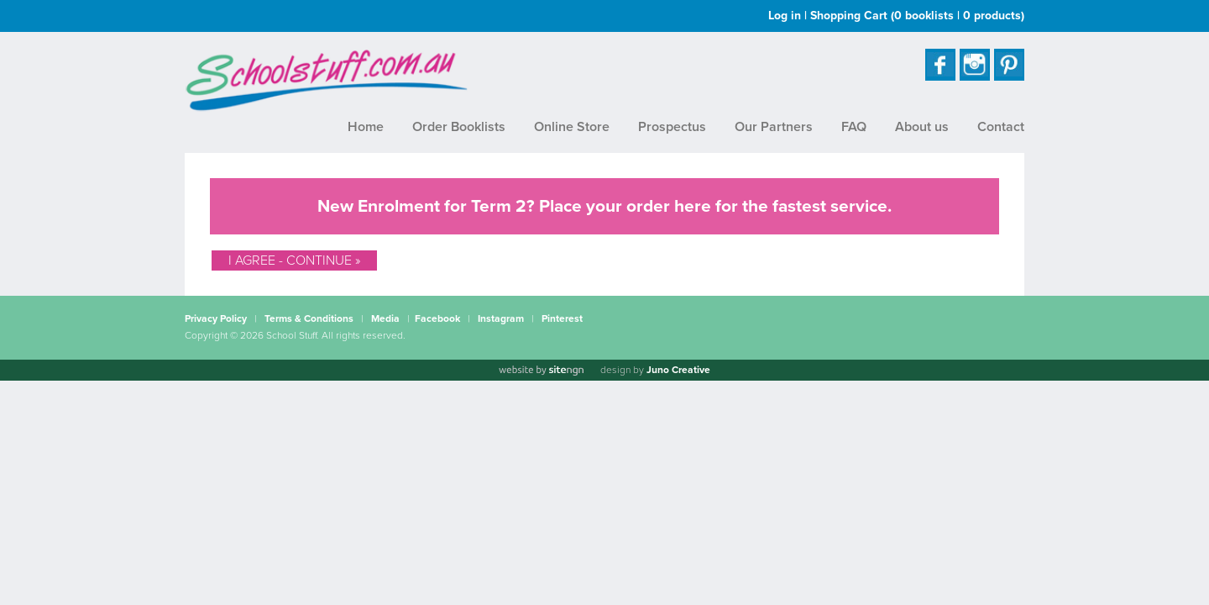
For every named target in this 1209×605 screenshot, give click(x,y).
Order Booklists (458, 126)
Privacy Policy (216, 318)
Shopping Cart (917, 15)
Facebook (437, 318)
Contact (1000, 126)
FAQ (853, 126)
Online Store (572, 126)
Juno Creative (678, 370)
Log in (784, 15)
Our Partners (774, 126)
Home (366, 126)
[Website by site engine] (541, 371)
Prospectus (672, 126)
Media (385, 318)
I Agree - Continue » (294, 260)
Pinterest (562, 318)
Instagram (501, 318)
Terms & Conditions (308, 318)
